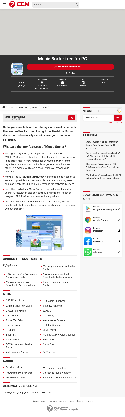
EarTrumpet (49, 352)
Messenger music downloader (59, 266)
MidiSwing (48, 315)
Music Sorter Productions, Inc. (42, 87)
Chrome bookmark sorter (56, 282)
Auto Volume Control (17, 352)
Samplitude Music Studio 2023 (59, 377)
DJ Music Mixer (14, 367)
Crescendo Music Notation (57, 372)
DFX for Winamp (52, 325)
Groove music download (56, 274)
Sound (35, 107)
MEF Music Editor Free (55, 368)
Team (42, 401)
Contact (81, 401)
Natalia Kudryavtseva (15, 117)
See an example (115, 123)
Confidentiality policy (67, 401)
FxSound (11, 329)
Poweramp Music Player (19, 372)
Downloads (23, 107)
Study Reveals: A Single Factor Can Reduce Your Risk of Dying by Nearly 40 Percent (102, 145)
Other (44, 107)
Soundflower (12, 339)
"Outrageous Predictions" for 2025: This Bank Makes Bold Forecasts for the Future (102, 167)
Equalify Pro (49, 329)
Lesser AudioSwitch (16, 310)
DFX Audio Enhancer (54, 301)
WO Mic (47, 310)
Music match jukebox (17, 282)
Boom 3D (11, 334)
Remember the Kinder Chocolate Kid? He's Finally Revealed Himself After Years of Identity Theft (103, 156)
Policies (89, 401)
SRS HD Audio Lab (16, 300)
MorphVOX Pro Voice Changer (59, 334)
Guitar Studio (50, 344)
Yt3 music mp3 (14, 274)
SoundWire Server (52, 305)
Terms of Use (52, 401)
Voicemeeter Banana (54, 320)
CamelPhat (12, 315)
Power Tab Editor (15, 320)
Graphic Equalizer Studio (19, 305)
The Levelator (13, 325)
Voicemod (48, 339)
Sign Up (35, 401)
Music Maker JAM (15, 377)
